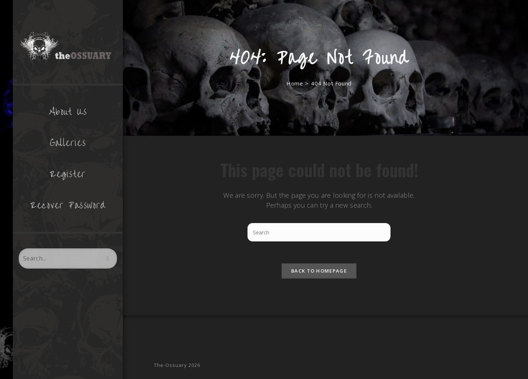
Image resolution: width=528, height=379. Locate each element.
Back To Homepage (319, 270)
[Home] (294, 83)
